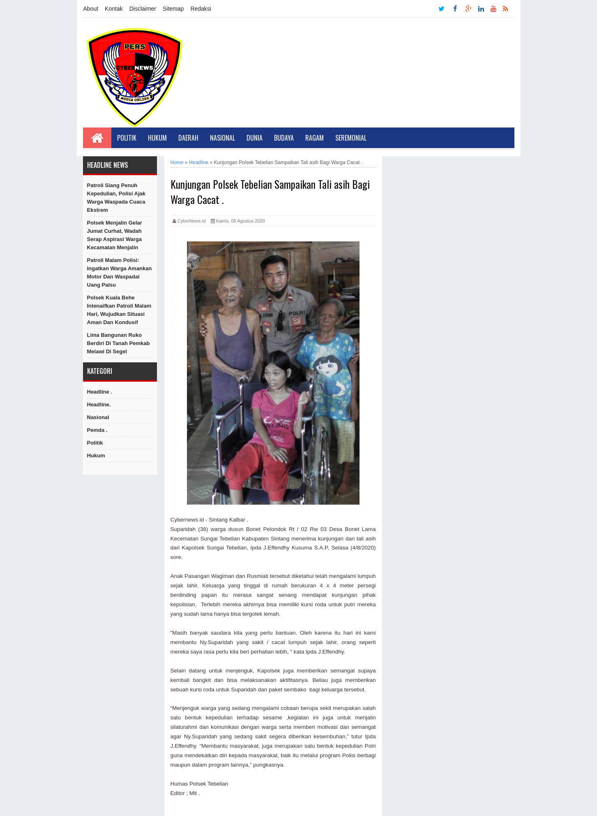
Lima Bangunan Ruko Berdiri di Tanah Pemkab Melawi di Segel (118, 343)
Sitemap (173, 8)
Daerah (188, 138)
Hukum (157, 138)
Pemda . (97, 430)
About (91, 8)
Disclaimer (142, 8)
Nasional (222, 138)
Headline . (99, 392)
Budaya (284, 138)
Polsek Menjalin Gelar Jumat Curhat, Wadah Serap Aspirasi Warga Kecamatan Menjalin (114, 235)
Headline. (99, 404)
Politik (126, 138)
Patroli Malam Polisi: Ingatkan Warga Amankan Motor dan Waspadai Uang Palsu (119, 272)
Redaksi (200, 8)
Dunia (255, 138)
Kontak (114, 8)
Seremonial (350, 138)
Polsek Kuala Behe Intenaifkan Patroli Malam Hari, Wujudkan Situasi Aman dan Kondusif (119, 309)
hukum (96, 455)
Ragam (314, 138)
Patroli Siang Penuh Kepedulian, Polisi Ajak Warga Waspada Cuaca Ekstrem (116, 197)
